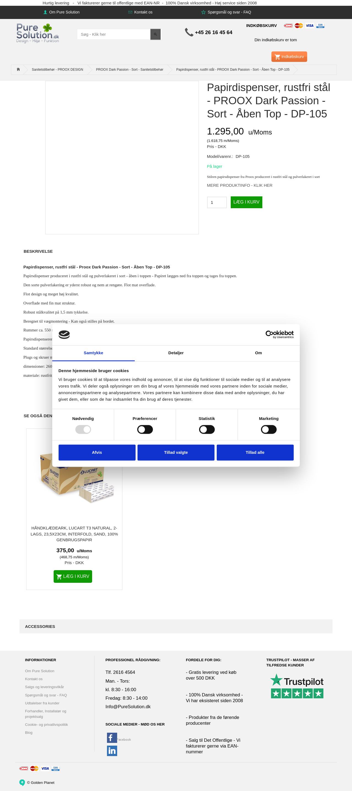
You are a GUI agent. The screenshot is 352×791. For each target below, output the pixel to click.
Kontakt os (142, 12)
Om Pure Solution (63, 12)
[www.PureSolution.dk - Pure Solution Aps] (38, 33)
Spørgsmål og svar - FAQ (229, 12)
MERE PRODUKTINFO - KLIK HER (240, 185)
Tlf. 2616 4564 (120, 672)
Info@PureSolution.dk (128, 706)
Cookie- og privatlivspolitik (46, 725)
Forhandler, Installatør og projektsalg (45, 713)
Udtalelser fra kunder (42, 703)
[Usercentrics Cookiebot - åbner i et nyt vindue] (270, 335)
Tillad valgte (176, 452)
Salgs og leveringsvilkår (44, 687)
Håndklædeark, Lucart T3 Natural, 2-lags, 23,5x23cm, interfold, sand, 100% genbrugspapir (74, 534)
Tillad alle (255, 452)
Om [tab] (258, 352)
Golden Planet (42, 782)
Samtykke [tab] (93, 352)
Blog (28, 732)
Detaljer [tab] (176, 352)
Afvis (97, 452)
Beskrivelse (38, 251)
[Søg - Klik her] (155, 34)
